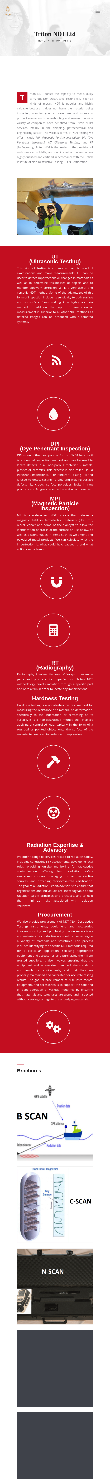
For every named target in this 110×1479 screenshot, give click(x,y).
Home (41, 41)
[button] (97, 11)
